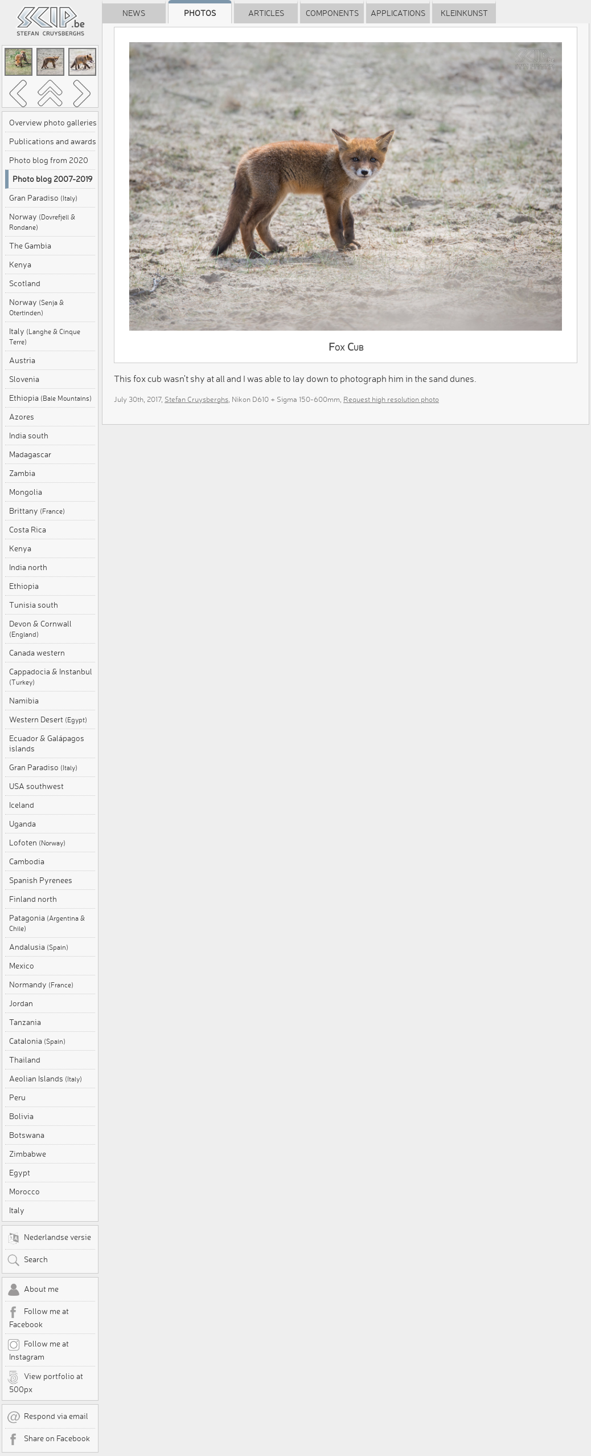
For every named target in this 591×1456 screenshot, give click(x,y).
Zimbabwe (27, 1154)
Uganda (22, 824)
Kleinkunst (464, 13)
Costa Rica (27, 529)
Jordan (21, 1003)
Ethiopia (50, 398)
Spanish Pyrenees (40, 880)
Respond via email (47, 1417)
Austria (22, 360)
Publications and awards (52, 141)
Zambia (22, 473)
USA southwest (36, 786)
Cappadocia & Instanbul (50, 676)
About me (33, 1290)
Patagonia (47, 923)
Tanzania (25, 1022)
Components (332, 13)
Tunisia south (33, 605)
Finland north (33, 899)
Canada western (37, 653)
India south (28, 435)
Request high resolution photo (391, 399)
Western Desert (48, 719)
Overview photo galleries (53, 122)
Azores (21, 417)
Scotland (24, 283)
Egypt (19, 1173)
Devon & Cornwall (40, 628)
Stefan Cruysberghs (196, 399)
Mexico (21, 966)
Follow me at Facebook (38, 1317)
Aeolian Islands (45, 1078)
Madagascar (30, 454)
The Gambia (30, 246)
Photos (200, 13)
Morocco (24, 1191)
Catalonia (37, 1041)
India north (28, 567)
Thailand (24, 1060)
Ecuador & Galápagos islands (46, 743)
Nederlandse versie (49, 1238)
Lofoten (37, 842)
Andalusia (38, 947)
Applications (398, 13)
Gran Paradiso (43, 198)
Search (27, 1260)
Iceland (21, 805)
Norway (42, 221)
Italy (44, 336)
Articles (266, 13)
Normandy (41, 984)
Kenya (20, 264)
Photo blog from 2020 (48, 160)
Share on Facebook (48, 1439)
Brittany (37, 511)
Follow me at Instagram (38, 1350)
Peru (17, 1097)
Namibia (24, 701)
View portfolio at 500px (45, 1382)
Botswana (26, 1135)
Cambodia (26, 861)
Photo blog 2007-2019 (52, 179)
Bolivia (21, 1116)
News (133, 13)
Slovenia (24, 379)
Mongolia (25, 492)
